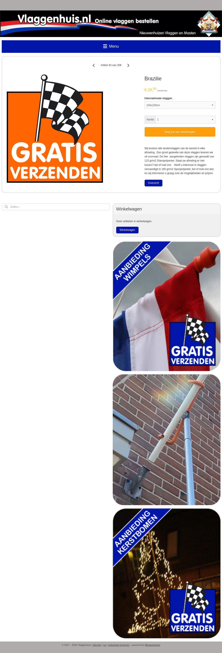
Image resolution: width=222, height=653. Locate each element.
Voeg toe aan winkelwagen (179, 131)
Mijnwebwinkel (152, 645)
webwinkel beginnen (119, 645)
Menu (111, 46)
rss (104, 645)
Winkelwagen (127, 229)
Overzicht (153, 182)
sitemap (97, 645)
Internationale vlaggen (158, 98)
